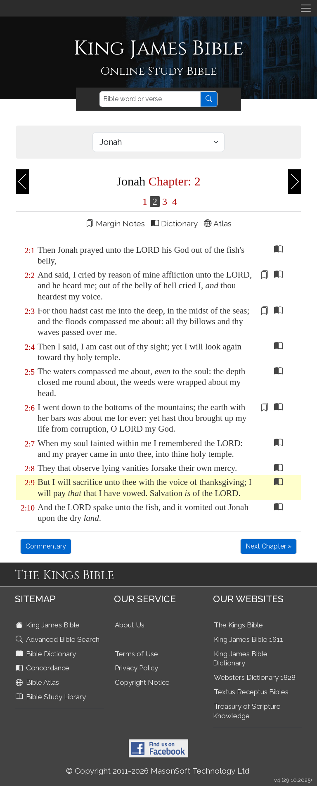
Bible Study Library (52, 697)
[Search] (150, 99)
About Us (129, 625)
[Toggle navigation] (306, 8)
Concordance (43, 668)
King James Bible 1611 (248, 639)
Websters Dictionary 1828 (255, 677)
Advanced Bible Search (58, 639)
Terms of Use (136, 654)
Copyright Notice (142, 682)
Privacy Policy (136, 668)
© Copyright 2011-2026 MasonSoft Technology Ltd (158, 770)
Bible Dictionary (47, 654)
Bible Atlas (38, 682)
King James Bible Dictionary (240, 658)
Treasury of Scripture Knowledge (247, 711)
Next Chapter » (268, 546)
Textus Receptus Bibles (251, 692)
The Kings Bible (238, 625)
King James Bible (48, 625)
